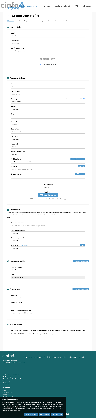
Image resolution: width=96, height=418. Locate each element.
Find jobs (45, 6)
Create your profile (27, 6)
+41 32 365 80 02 (8, 396)
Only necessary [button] (31, 414)
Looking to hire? (62, 6)
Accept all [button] (57, 414)
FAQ (77, 6)
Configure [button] (44, 414)
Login (87, 6)
